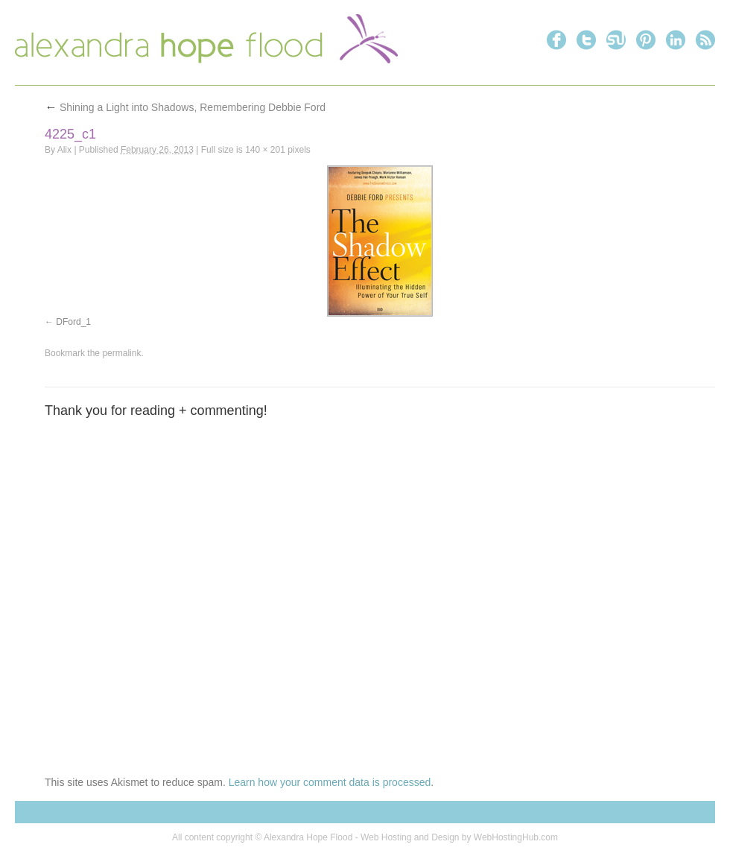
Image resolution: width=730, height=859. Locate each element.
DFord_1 (73, 322)
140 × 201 (265, 150)
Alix (64, 150)
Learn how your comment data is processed (330, 782)
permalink (121, 353)
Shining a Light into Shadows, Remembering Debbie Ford (185, 107)
